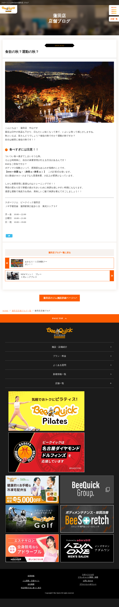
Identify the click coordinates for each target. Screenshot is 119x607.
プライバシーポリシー (88, 584)
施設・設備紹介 (59, 347)
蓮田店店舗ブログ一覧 (21, 311)
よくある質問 (59, 365)
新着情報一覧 (59, 374)
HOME (5, 311)
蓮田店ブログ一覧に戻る (59, 252)
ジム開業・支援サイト (31, 581)
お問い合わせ (88, 581)
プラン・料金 (59, 356)
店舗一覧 (113, 19)
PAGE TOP (59, 318)
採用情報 (31, 576)
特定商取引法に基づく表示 (31, 588)
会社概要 (31, 584)
